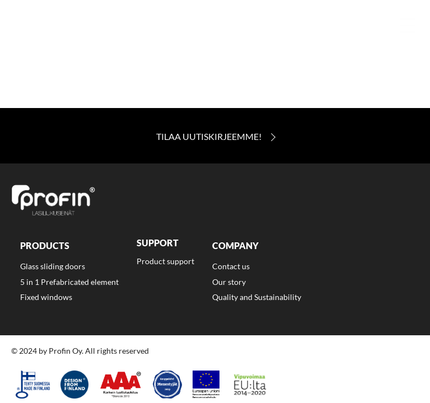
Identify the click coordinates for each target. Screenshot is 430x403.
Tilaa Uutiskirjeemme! (208, 137)
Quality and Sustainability (256, 297)
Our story (229, 282)
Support (158, 242)
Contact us (231, 266)
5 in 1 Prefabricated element (69, 282)
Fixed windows (46, 297)
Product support (165, 261)
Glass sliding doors (52, 266)
